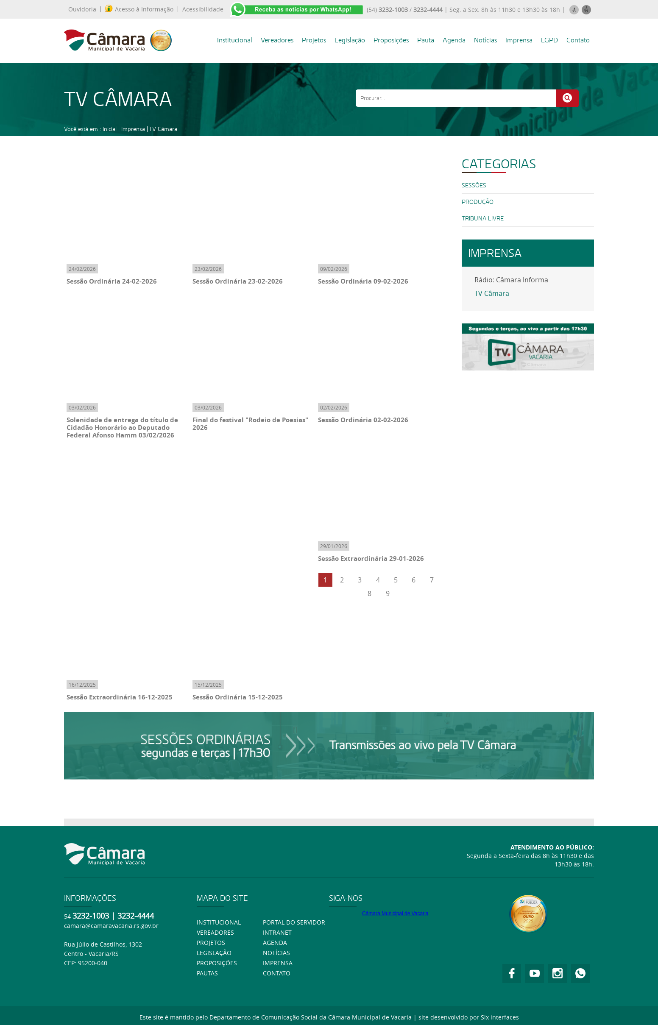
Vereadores (277, 40)
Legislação (350, 40)
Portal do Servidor (294, 922)
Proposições (391, 40)
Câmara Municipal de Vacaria (395, 913)
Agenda (454, 40)
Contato (578, 40)
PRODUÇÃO (478, 202)
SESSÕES (474, 185)
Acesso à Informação (139, 9)
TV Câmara (163, 128)
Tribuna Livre (483, 218)
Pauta (425, 40)
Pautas (207, 973)
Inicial (110, 128)
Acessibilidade (202, 9)
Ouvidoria (82, 9)
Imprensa (519, 40)
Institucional (234, 40)
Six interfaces (500, 1017)
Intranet (277, 932)
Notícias (485, 40)
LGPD (549, 40)
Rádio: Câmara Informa (511, 279)
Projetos (314, 40)
